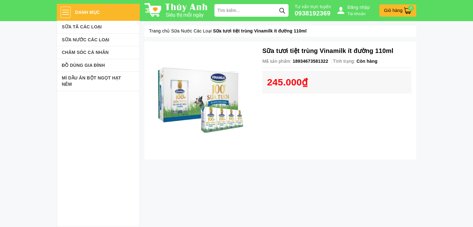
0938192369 (313, 13)
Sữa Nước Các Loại (85, 39)
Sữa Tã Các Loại (82, 26)
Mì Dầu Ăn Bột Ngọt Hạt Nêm (91, 81)
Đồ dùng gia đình (83, 65)
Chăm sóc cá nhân (85, 52)
